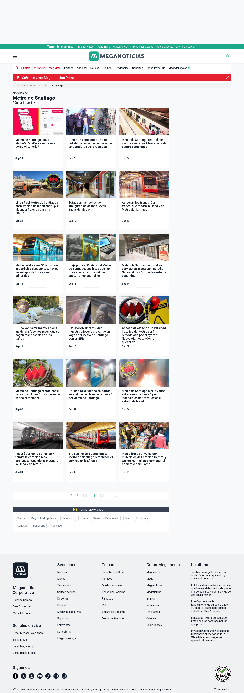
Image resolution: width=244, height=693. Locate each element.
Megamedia (153, 572)
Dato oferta (64, 631)
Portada (68, 68)
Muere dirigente (164, 46)
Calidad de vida (66, 592)
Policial (21, 518)
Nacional (82, 68)
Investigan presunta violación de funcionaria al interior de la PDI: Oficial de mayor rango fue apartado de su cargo (210, 635)
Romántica (152, 605)
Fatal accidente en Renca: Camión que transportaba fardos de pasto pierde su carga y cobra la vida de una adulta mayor (211, 590)
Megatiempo (153, 592)
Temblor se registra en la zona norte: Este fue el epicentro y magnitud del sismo (209, 575)
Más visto (55, 68)
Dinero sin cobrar (185, 46)
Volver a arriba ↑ (222, 689)
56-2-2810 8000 (128, 689)
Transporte (39, 525)
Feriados (107, 578)
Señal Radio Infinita (24, 652)
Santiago (22, 525)
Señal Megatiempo (24, 646)
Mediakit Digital (22, 613)
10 (84, 496)
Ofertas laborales (112, 585)
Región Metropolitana (44, 518)
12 (101, 496)
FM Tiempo (153, 611)
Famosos (107, 598)
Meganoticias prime (69, 611)
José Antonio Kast (113, 572)
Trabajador (56, 525)
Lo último (24, 68)
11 (93, 496)
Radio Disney (154, 625)
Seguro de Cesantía (113, 611)
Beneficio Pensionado (106, 518)
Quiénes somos (147, 689)
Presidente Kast (85, 46)
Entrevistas (64, 625)
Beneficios (68, 518)
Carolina (151, 618)
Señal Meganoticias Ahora (28, 633)
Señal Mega (20, 639)
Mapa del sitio (164, 689)
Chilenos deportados (141, 46)
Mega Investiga (156, 68)
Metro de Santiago (113, 618)
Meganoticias (154, 585)
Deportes (137, 68)
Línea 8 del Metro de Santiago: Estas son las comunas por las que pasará (209, 621)
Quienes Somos (22, 600)
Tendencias (122, 68)
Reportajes (63, 618)
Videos (84, 518)
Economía (142, 518)
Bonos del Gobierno (113, 592)
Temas (33, 85)
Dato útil (95, 68)
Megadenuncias (177, 68)
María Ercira (103, 46)
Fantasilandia (120, 46)
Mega (149, 578)
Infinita (150, 598)
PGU (104, 605)
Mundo (108, 68)
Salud (128, 518)
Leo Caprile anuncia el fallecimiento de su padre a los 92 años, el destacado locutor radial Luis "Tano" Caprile (209, 606)
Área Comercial (22, 606)
